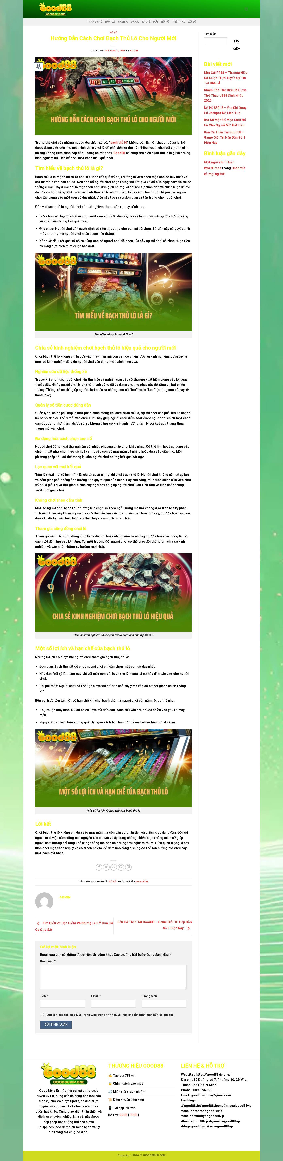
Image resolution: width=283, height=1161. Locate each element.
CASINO (123, 21)
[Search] (246, 9)
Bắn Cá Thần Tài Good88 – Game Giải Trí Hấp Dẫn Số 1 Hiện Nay (224, 137)
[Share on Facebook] (99, 867)
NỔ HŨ (165, 21)
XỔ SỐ (192, 21)
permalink (142, 881)
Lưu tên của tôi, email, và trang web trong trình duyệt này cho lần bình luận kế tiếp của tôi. (110, 1015)
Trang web (149, 996)
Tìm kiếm (210, 34)
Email (96, 996)
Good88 (119, 153)
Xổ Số (113, 32)
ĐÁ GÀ (135, 21)
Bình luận (48, 961)
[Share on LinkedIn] (128, 867)
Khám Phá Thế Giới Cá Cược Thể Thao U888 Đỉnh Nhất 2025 (225, 95)
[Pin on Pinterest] (121, 867)
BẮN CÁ (110, 21)
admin (134, 50)
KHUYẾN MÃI (150, 21)
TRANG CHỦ (94, 21)
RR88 (123, 1115)
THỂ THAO (178, 21)
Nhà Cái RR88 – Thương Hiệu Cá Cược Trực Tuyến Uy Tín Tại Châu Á (225, 78)
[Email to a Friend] (113, 867)
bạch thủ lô (118, 142)
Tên (44, 996)
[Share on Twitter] (106, 867)
